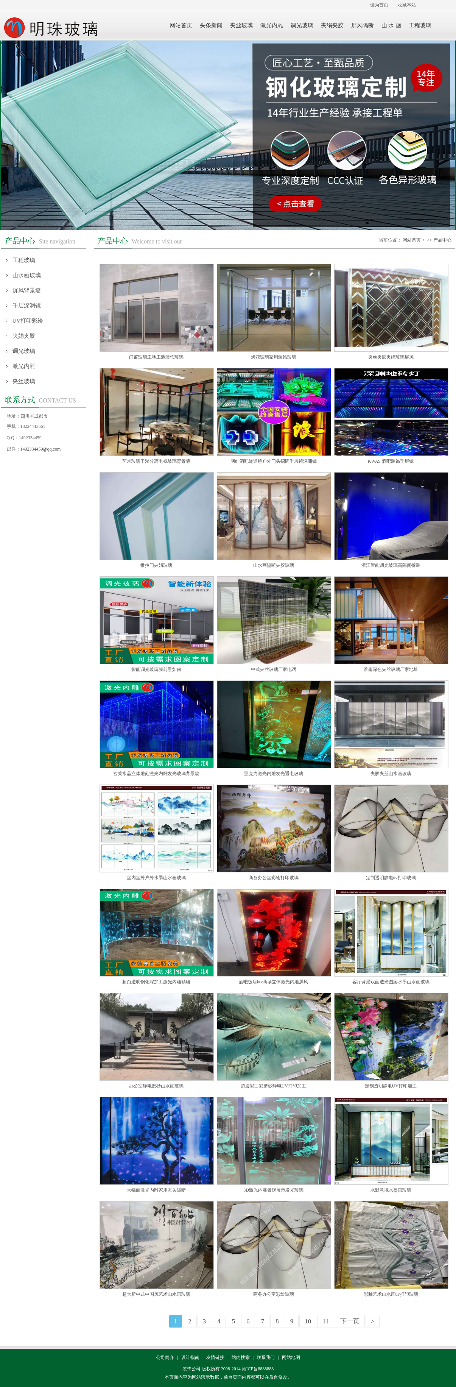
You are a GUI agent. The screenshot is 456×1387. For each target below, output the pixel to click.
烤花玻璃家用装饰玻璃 (273, 357)
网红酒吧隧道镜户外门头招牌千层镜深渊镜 (273, 461)
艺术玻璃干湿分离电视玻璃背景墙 (156, 461)
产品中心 (442, 240)
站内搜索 (241, 1357)
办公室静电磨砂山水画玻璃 (156, 1086)
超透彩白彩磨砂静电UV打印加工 (273, 1086)
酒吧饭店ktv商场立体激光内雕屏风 (273, 981)
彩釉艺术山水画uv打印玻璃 (391, 1294)
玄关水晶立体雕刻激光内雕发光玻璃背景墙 (156, 773)
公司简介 (165, 1357)
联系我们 (266, 1357)
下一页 (350, 1321)
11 (325, 1321)
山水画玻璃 (26, 275)
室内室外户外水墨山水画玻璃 (156, 877)
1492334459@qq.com (40, 449)
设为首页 (379, 5)
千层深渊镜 (26, 306)
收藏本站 (407, 5)
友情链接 (215, 1357)
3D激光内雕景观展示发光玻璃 (273, 1190)
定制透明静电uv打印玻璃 (391, 877)
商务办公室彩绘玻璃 (273, 1294)
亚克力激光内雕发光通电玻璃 (273, 773)
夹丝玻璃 (23, 381)
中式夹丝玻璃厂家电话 (273, 669)
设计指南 (190, 1357)
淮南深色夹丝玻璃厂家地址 (391, 669)
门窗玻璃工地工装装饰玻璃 (156, 357)
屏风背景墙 (26, 290)
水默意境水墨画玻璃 (390, 1190)
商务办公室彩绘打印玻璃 (274, 877)
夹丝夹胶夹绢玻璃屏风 (391, 357)
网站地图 (291, 1357)
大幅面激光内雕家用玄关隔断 (156, 1190)
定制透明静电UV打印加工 (391, 1086)
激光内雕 (23, 366)
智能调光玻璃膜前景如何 (156, 669)
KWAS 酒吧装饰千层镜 (391, 461)
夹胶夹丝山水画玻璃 (390, 773)
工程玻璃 (23, 260)
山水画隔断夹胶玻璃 (273, 565)
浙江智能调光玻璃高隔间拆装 (390, 565)
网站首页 (412, 240)
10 (308, 1321)
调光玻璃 (23, 351)
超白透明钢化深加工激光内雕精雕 (156, 981)
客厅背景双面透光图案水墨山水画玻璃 (391, 981)
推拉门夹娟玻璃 (156, 565)
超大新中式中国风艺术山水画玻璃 (156, 1294)
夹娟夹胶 (23, 336)
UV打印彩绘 (28, 321)
